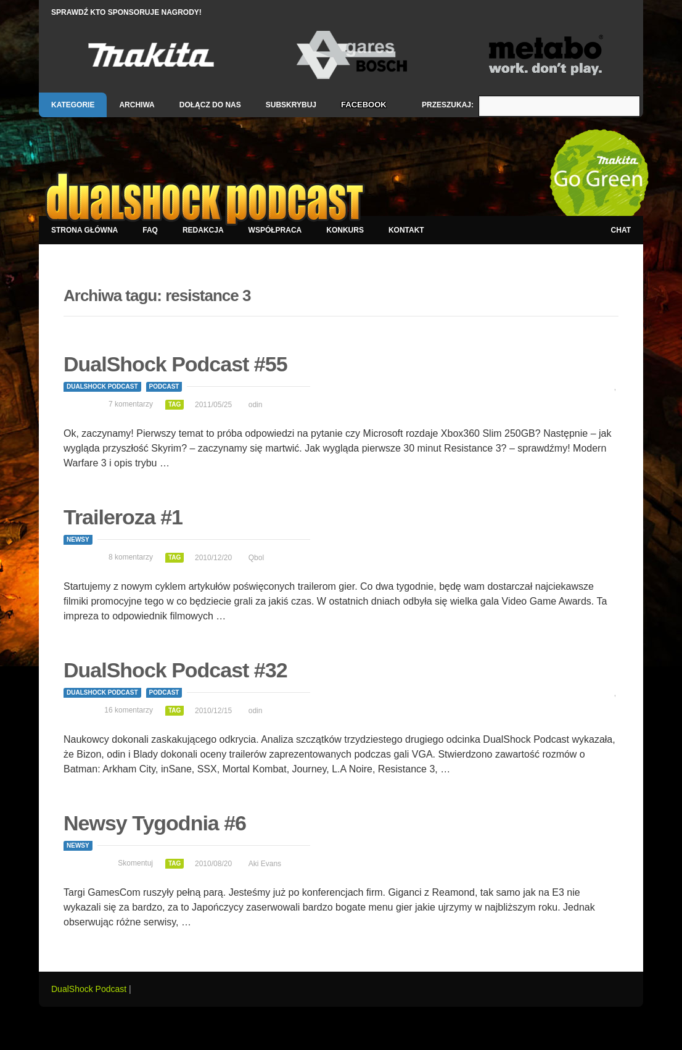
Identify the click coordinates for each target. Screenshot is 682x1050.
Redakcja (203, 230)
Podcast (164, 386)
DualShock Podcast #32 (175, 670)
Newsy (78, 539)
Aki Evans (265, 863)
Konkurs (345, 230)
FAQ (150, 230)
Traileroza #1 (123, 517)
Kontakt (406, 230)
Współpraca (275, 230)
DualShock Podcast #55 (175, 364)
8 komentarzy (131, 557)
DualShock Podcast (102, 386)
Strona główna (84, 230)
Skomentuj (135, 863)
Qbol (256, 557)
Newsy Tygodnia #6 (155, 823)
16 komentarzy (128, 710)
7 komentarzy (131, 404)
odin (256, 404)
